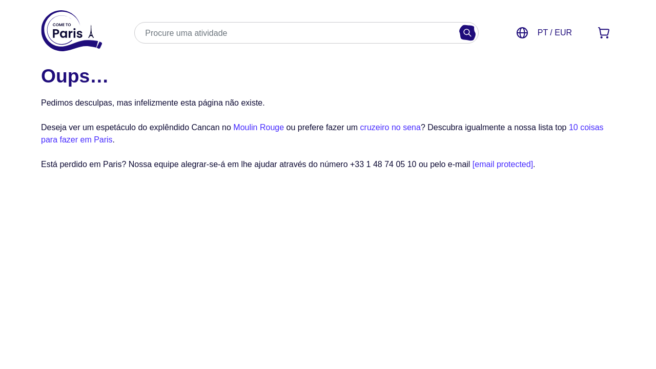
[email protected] (503, 164)
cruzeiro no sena (390, 127)
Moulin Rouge (258, 127)
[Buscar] (467, 33)
